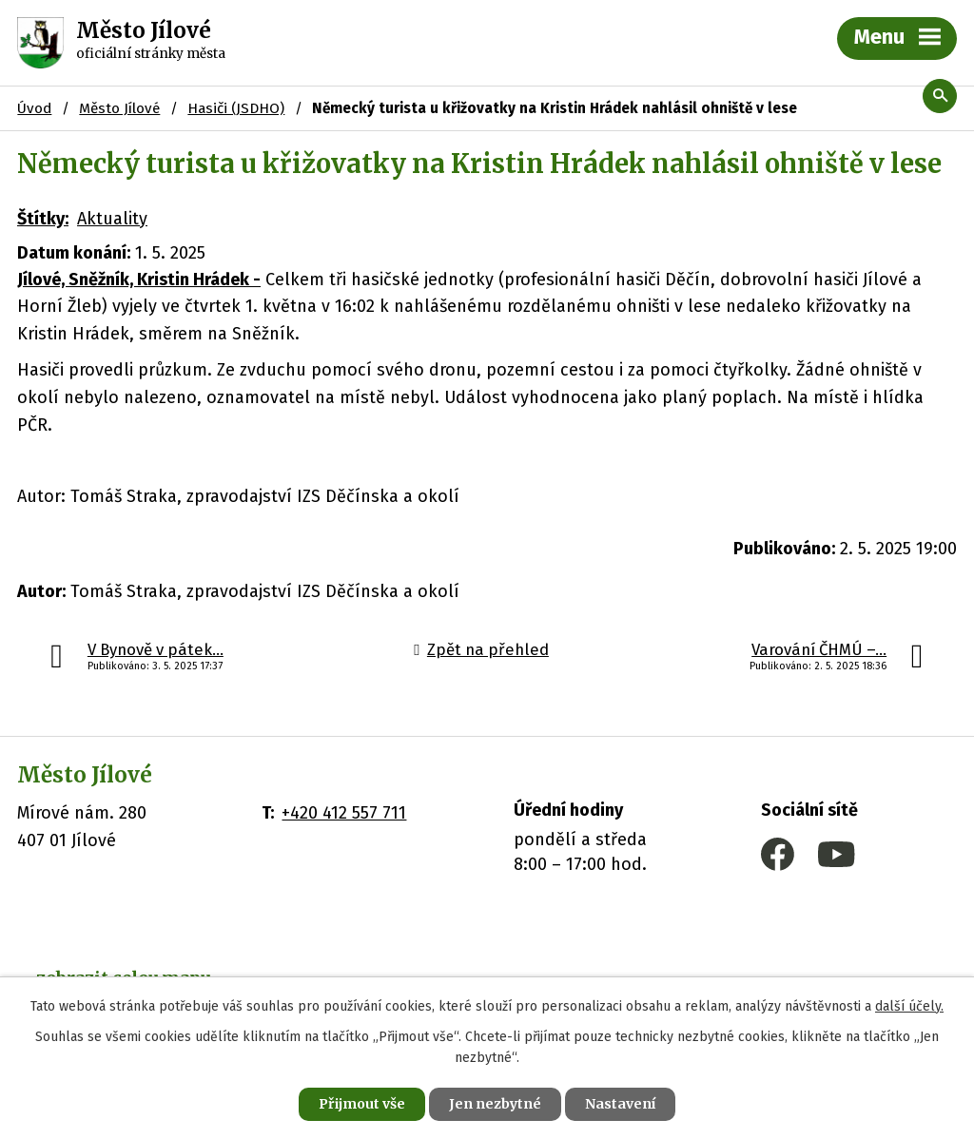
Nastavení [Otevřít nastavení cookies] (620, 1103)
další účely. (909, 1006)
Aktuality (112, 218)
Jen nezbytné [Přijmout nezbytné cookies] (495, 1103)
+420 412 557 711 (344, 812)
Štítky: (42, 218)
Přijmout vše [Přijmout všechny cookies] (362, 1103)
